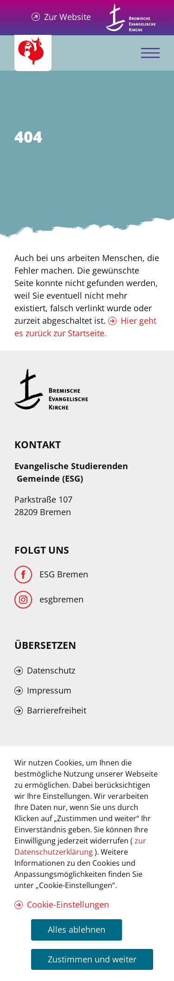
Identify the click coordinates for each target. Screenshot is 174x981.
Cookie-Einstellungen (68, 904)
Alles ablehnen (76, 929)
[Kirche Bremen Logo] (51, 389)
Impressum (49, 690)
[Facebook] (51, 574)
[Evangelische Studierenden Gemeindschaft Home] (33, 53)
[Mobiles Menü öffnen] (150, 53)
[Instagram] (49, 599)
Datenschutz (51, 670)
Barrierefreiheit (56, 710)
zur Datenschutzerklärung (80, 846)
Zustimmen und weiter (92, 959)
